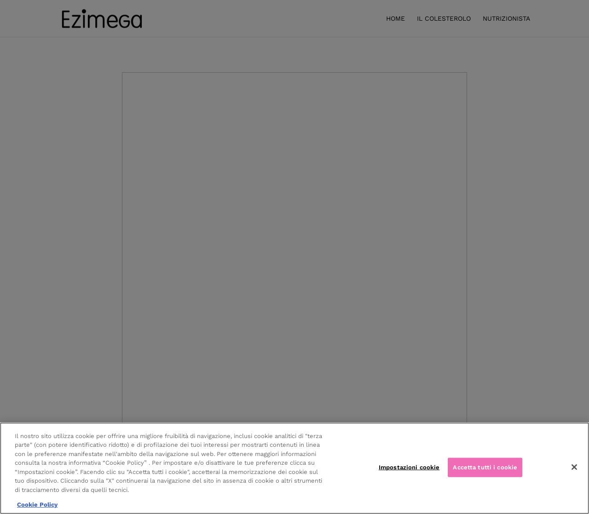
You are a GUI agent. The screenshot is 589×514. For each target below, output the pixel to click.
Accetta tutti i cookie (485, 467)
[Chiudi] (574, 467)
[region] (294, 468)
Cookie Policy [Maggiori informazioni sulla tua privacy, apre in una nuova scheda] (37, 504)
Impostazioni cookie (409, 467)
